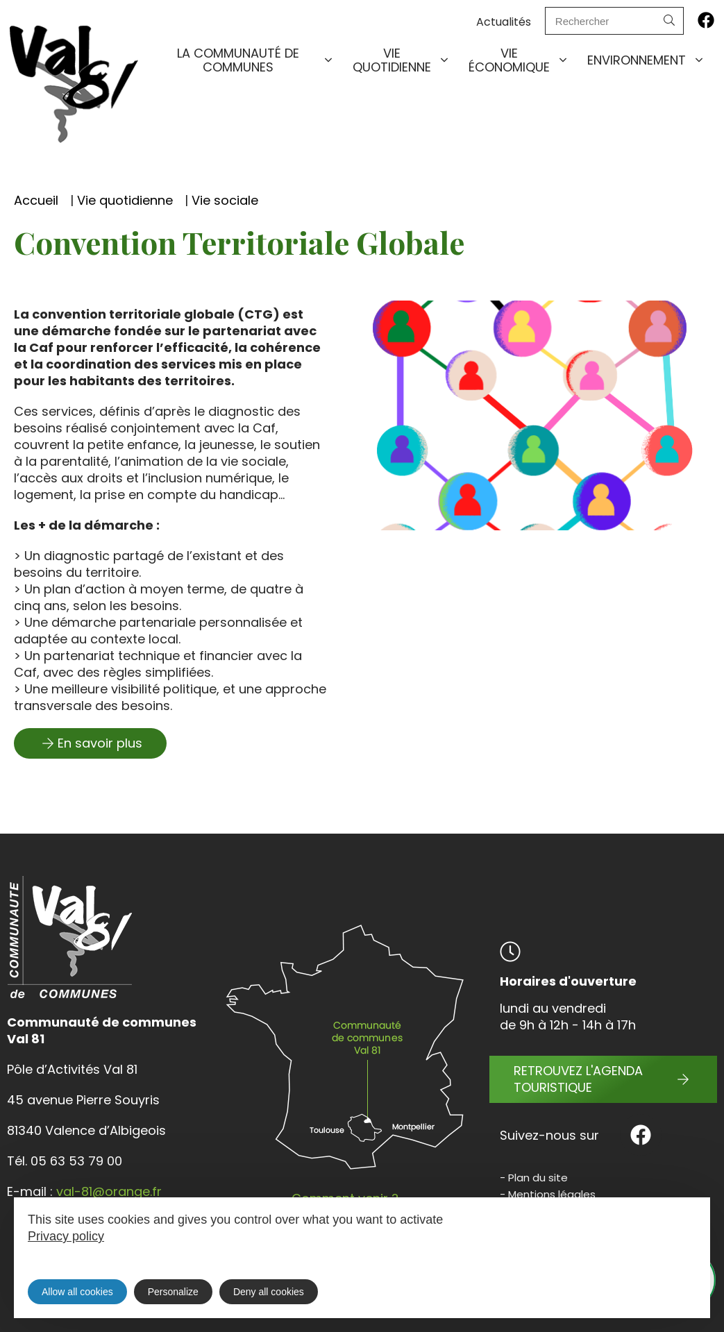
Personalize (173, 1291)
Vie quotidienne (402, 60)
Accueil (36, 200)
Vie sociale (225, 200)
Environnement (646, 61)
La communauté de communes (256, 60)
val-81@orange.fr (109, 1191)
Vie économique (519, 60)
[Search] (669, 21)
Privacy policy (66, 1236)
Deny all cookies (268, 1291)
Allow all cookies (77, 1291)
